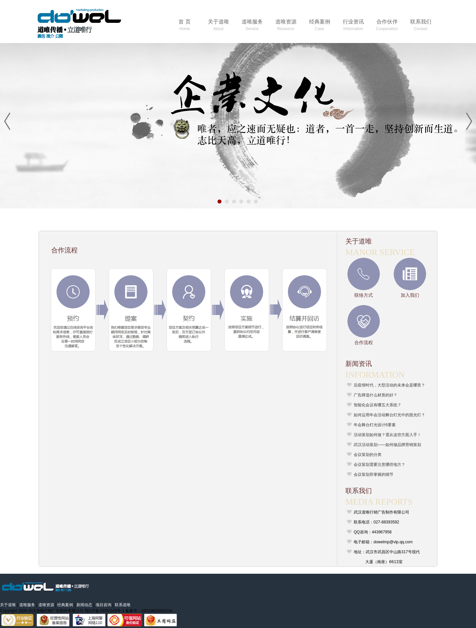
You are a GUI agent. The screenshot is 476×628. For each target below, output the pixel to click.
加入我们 (410, 295)
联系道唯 (123, 605)
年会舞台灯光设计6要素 (375, 425)
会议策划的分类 (367, 454)
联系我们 (420, 25)
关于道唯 (218, 25)
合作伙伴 (387, 25)
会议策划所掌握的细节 (373, 474)
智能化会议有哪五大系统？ (377, 405)
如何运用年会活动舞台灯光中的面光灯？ (389, 415)
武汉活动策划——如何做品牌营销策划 (387, 444)
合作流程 (363, 342)
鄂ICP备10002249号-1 (104, 610)
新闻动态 (84, 605)
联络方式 (363, 295)
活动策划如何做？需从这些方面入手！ (387, 434)
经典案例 (319, 25)
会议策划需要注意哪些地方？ (379, 464)
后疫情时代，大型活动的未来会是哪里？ (389, 385)
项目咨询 (103, 605)
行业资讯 (353, 25)
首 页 (184, 25)
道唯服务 (252, 25)
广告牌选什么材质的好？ (375, 395)
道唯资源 (286, 25)
